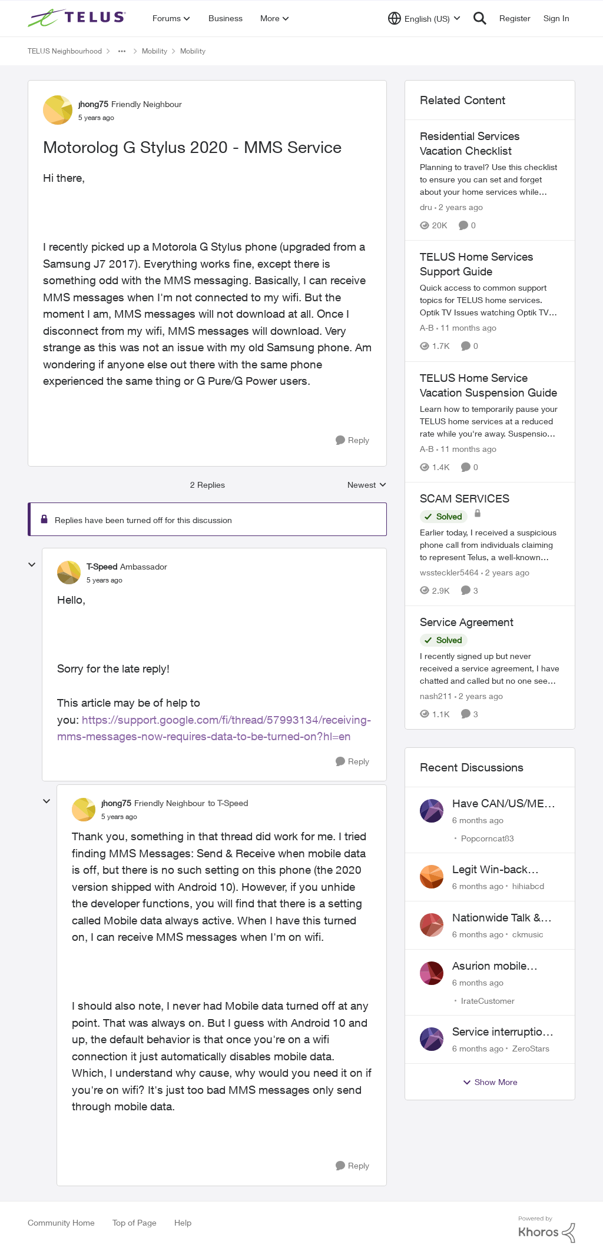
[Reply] (352, 440)
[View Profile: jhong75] (57, 110)
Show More (490, 1082)
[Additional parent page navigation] (122, 51)
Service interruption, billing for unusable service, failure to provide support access (502, 1032)
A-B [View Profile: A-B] (427, 328)
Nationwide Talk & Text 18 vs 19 (496, 918)
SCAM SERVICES (464, 498)
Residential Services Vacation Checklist (470, 143)
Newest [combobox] (367, 485)
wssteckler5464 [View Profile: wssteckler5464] (449, 572)
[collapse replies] (32, 565)
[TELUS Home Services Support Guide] (490, 300)
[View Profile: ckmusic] (431, 925)
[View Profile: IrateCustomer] (431, 973)
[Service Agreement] (490, 668)
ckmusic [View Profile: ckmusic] (528, 934)
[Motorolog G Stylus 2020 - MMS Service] (104, 580)
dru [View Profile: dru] (426, 207)
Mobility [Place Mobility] (154, 50)
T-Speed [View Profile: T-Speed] (102, 566)
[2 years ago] (459, 207)
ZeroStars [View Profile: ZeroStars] (530, 1048)
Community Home (61, 1222)
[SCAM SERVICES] (490, 544)
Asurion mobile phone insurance (494, 966)
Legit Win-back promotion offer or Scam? (497, 870)
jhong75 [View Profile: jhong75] (93, 104)
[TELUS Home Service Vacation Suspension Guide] (490, 421)
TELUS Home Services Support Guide (477, 264)
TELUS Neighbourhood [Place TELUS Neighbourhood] (65, 50)
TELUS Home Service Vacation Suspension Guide (488, 385)
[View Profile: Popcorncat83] (431, 811)
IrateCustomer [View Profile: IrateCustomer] (488, 1000)
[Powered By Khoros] (547, 1229)
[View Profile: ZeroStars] (431, 1039)
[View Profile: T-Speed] (69, 572)
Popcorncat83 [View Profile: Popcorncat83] (487, 838)
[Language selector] (424, 18)
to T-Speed (228, 803)
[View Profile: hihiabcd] (431, 876)
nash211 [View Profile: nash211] (436, 696)
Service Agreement (466, 621)
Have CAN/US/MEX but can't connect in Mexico (502, 804)
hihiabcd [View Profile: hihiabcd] (528, 886)
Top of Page (134, 1222)
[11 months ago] (466, 328)
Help (182, 1222)
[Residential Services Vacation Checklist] (490, 179)
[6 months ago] (477, 819)
